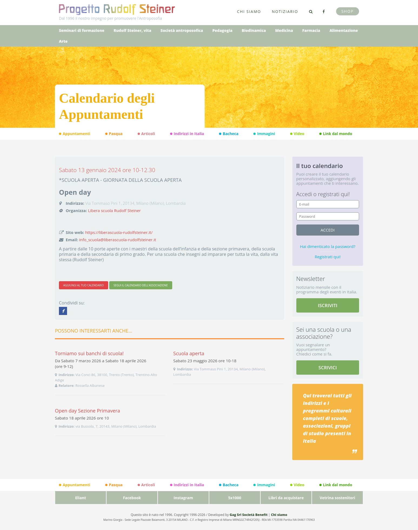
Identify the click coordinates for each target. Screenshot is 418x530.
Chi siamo (249, 11)
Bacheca (228, 133)
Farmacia (311, 30)
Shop (347, 11)
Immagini (264, 133)
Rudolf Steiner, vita (132, 30)
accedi (328, 230)
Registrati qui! (328, 256)
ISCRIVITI (327, 305)
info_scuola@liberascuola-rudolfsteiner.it (117, 239)
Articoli (146, 133)
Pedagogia (222, 30)
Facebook (132, 497)
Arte (63, 41)
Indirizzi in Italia (187, 133)
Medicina (284, 30)
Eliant (80, 497)
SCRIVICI (328, 367)
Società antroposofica (182, 30)
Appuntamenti (74, 133)
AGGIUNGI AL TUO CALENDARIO (83, 285)
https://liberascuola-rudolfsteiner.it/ (119, 232)
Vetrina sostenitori (337, 497)
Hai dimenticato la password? (327, 246)
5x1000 (234, 497)
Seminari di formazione (81, 30)
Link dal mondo (335, 133)
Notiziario (285, 11)
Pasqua (113, 133)
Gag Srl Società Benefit (248, 514)
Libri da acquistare (286, 497)
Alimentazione (344, 30)
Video (297, 133)
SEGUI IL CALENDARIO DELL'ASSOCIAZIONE (141, 285)
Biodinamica (254, 30)
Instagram (183, 497)
